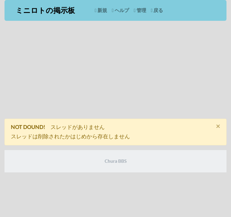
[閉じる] (218, 126)
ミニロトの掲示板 (45, 10)
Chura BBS (116, 161)
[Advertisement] (115, 72)
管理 (140, 10)
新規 (101, 10)
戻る (157, 10)
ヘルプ (120, 10)
